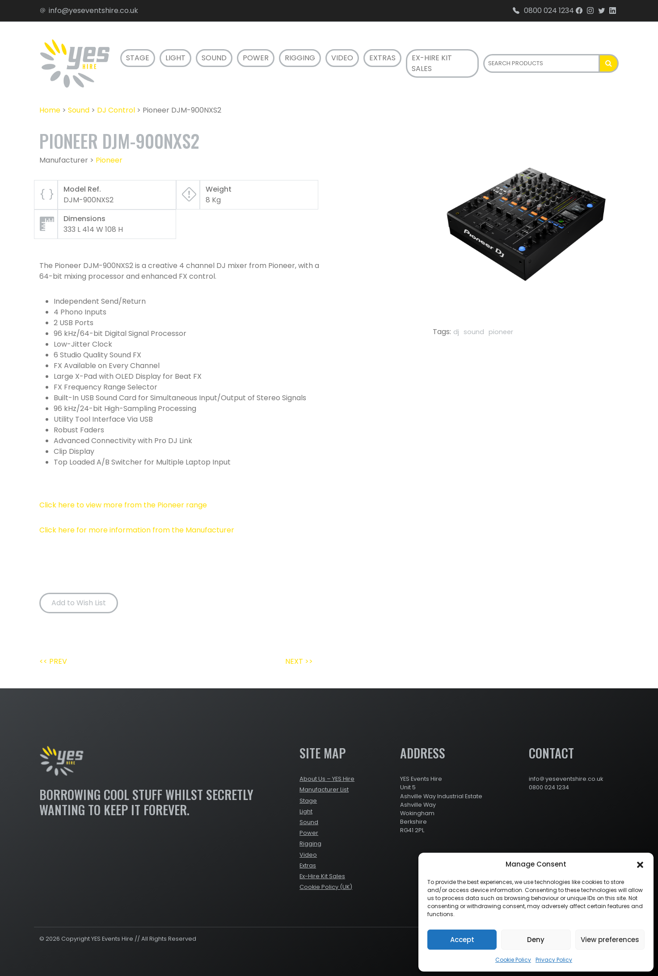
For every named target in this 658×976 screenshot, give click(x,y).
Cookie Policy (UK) (325, 887)
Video (342, 58)
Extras (382, 58)
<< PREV (53, 661)
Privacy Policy (554, 959)
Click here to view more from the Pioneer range (123, 505)
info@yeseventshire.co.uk (88, 10)
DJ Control (116, 110)
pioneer (501, 331)
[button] (640, 864)
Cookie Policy (513, 959)
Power (256, 58)
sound (474, 331)
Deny (535, 939)
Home (49, 110)
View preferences (610, 939)
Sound (214, 58)
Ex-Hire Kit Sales (432, 63)
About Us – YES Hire (326, 779)
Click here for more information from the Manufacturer (136, 530)
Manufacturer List (324, 789)
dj (456, 331)
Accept (462, 939)
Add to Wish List (78, 603)
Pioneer (109, 160)
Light (175, 58)
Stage (137, 58)
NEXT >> (299, 661)
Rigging (300, 58)
